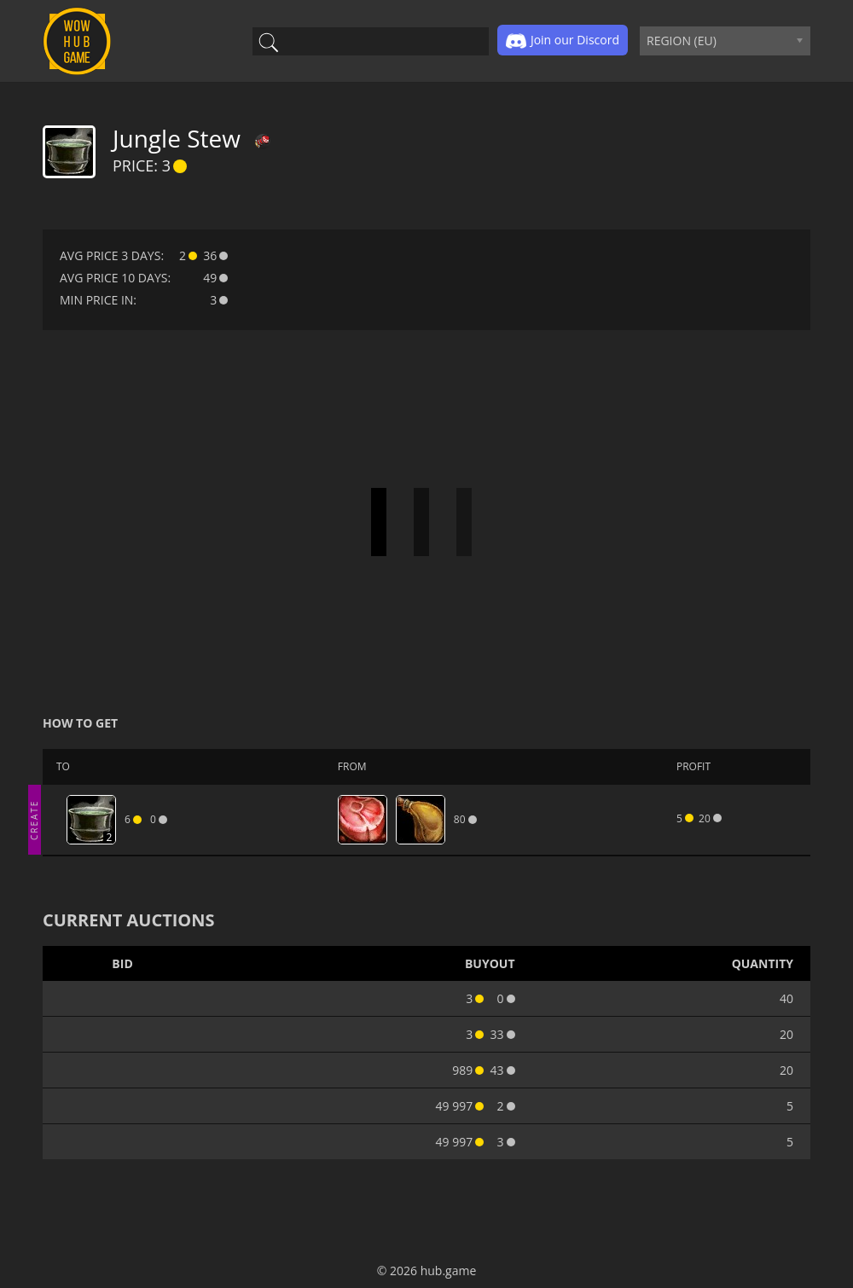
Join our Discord (562, 41)
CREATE (34, 819)
